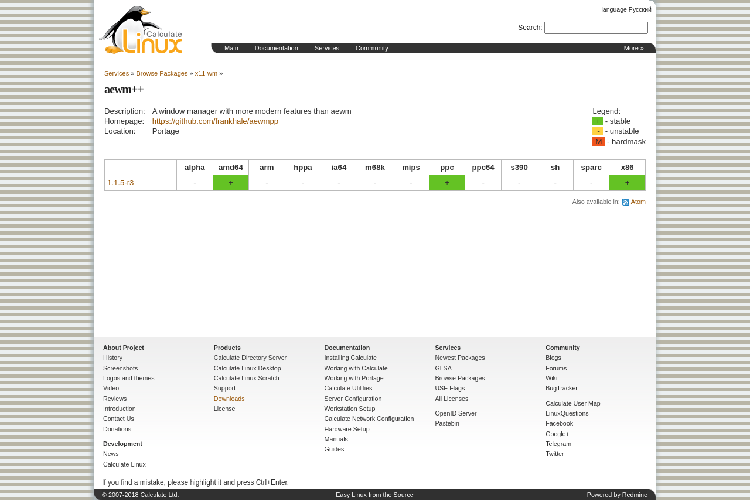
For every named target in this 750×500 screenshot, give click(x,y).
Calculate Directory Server (250, 357)
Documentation (276, 48)
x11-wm (206, 73)
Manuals (336, 439)
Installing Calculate (351, 357)
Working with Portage (354, 378)
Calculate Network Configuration (369, 418)
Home (140, 30)
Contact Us (118, 418)
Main (231, 48)
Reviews (115, 398)
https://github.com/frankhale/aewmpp (215, 121)
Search (529, 27)
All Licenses (451, 398)
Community (372, 48)
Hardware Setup (347, 429)
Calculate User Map (573, 403)
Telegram (558, 443)
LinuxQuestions (567, 413)
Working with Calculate (356, 368)
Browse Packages (162, 73)
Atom (638, 201)
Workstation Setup (350, 408)
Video (111, 388)
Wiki (551, 378)
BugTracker (562, 388)
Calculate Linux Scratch (246, 378)
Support (225, 388)
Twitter (555, 453)
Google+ (558, 433)
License (225, 408)
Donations (117, 429)
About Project (123, 347)
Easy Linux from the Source (375, 494)
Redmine (634, 494)
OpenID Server (455, 413)
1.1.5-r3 (120, 182)
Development (122, 443)
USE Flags (450, 388)
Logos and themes (129, 378)
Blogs (553, 357)
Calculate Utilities (349, 388)
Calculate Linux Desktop (247, 368)
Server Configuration (353, 398)
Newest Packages (460, 357)
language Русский (627, 9)
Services (327, 48)
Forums (556, 368)
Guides (335, 449)
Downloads (229, 398)
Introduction (119, 408)
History (112, 357)
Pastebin (447, 423)
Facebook (559, 423)
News (111, 453)
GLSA (443, 368)
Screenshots (120, 368)
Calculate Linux (124, 464)
